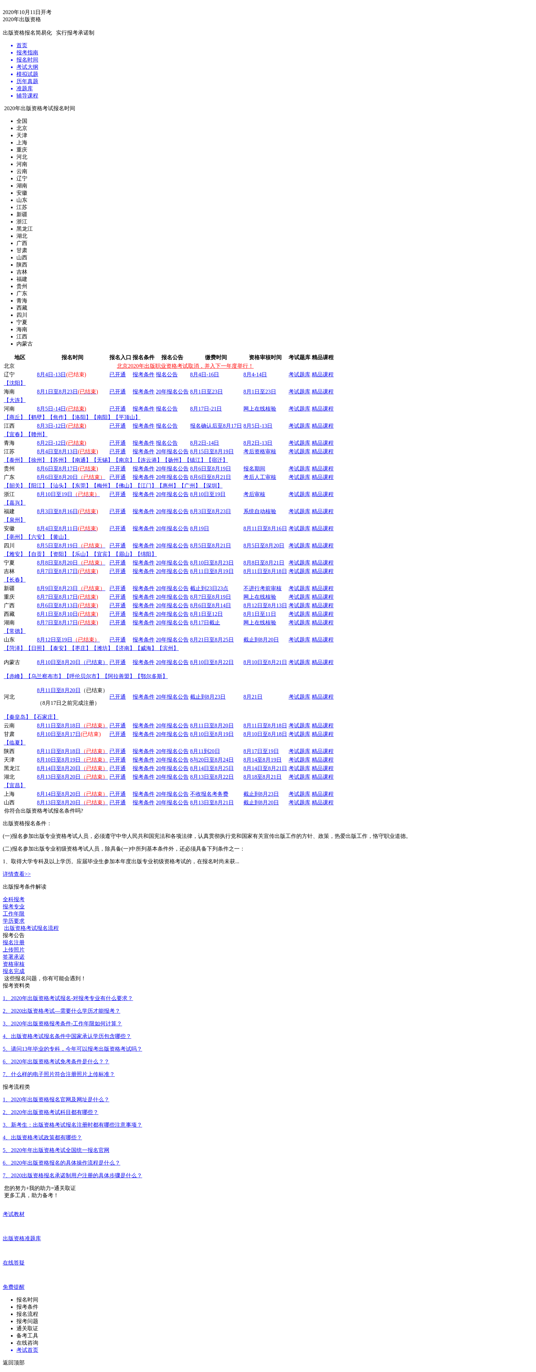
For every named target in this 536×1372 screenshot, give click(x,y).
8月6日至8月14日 (210, 605)
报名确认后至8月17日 (216, 426)
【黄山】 (58, 537)
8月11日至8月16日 (265, 528)
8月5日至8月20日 (263, 545)
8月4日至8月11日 (57, 528)
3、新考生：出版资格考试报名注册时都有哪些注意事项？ (72, 1125)
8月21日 (253, 697)
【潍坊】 (102, 648)
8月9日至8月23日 (71, 588)
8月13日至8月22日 (212, 777)
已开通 (117, 374)
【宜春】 (15, 434)
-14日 (59, 409)
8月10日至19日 (68, 494)
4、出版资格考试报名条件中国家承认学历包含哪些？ (67, 1036)
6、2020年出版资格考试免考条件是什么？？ (56, 1061)
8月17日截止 (205, 622)
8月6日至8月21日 (210, 477)
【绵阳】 (146, 554)
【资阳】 (58, 554)
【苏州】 (58, 460)
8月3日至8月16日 (57, 511)
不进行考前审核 (262, 588)
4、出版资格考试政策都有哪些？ (42, 1137)
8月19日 (199, 528)
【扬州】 (173, 460)
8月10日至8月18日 (265, 734)
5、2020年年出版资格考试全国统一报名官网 (56, 1150)
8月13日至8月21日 (212, 802)
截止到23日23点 (209, 588)
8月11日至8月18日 (265, 571)
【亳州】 (15, 537)
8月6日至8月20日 (71, 477)
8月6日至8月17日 (57, 468)
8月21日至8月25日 (212, 640)
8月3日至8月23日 (210, 511)
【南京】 (124, 460)
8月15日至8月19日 (212, 451)
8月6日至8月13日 (57, 605)
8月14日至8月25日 (212, 768)
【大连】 (15, 400)
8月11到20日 (205, 751)
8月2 (42, 443)
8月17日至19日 (261, 751)
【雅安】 (15, 554)
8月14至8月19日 (262, 760)
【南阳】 (102, 417)
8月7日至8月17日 (57, 571)
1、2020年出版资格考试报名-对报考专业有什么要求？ (68, 998)
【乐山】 (80, 554)
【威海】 (146, 648)
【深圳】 (212, 486)
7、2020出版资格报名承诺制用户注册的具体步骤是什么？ (72, 1175)
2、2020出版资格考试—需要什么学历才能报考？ (61, 1011)
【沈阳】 (15, 383)
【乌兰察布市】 (45, 676)
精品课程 (323, 374)
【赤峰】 (15, 676)
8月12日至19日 (68, 640)
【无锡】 (102, 460)
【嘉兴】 (15, 503)
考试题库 (299, 374)
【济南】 (124, 648)
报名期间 (254, 468)
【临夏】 (15, 743)
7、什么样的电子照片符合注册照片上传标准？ (59, 1074)
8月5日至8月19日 (71, 545)
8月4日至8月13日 (57, 451)
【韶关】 (15, 486)
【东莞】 (80, 486)
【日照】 (37, 648)
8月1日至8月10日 (57, 614)
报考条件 (144, 374)
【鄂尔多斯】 (151, 676)
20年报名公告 (172, 391)
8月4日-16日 (204, 374)
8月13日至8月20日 (72, 777)
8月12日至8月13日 (265, 605)
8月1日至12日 (206, 614)
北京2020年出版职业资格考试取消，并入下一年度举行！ (185, 366)
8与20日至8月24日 (212, 760)
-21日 (215, 409)
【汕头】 (58, 486)
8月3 (42, 426)
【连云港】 (148, 460)
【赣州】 (37, 434)
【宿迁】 (217, 460)
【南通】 (80, 460)
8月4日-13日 (51, 374)
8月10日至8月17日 (59, 734)
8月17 (197, 409)
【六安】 (37, 537)
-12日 (69, 426)
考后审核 (254, 494)
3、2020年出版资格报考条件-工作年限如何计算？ (62, 1023)
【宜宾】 (102, 554)
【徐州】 (37, 460)
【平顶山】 (126, 417)
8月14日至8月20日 (72, 768)
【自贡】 (37, 554)
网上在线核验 (259, 409)
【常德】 (15, 631)
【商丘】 (15, 417)
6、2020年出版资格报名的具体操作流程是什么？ (61, 1163)
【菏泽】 (15, 648)
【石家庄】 (44, 717)
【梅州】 (102, 486)
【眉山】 (124, 554)
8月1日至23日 (206, 391)
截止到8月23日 (208, 697)
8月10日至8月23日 (212, 563)
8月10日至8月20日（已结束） (72, 662)
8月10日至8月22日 (212, 662)
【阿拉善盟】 (118, 676)
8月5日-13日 (257, 426)
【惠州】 (168, 486)
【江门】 (146, 486)
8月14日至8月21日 (265, 768)
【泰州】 (15, 460)
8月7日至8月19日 (210, 597)
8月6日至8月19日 (210, 468)
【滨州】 (168, 648)
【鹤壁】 (37, 417)
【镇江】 (195, 460)
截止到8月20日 (261, 640)
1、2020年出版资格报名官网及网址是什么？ (56, 1099)
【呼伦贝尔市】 (83, 676)
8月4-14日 (255, 374)
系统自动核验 (259, 511)
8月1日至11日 (259, 614)
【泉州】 (15, 520)
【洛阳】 (80, 417)
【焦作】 (58, 417)
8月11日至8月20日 (58, 690)
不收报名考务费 (209, 794)
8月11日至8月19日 (211, 571)
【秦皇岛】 (17, 717)
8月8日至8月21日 (263, 563)
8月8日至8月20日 (71, 563)
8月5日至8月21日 (210, 545)
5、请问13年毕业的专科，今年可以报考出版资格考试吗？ (72, 1049)
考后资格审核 (259, 451)
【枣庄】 (80, 648)
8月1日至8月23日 (67, 391)
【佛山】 (124, 486)
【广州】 (190, 486)
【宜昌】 (15, 785)
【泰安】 (58, 648)
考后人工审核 (259, 477)
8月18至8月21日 (262, 777)
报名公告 (167, 374)
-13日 (266, 443)
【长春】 (15, 580)
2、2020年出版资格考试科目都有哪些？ (50, 1112)
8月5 (42, 409)
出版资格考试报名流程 (31, 928)
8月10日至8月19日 (212, 734)
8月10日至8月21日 (265, 662)
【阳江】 (37, 486)
